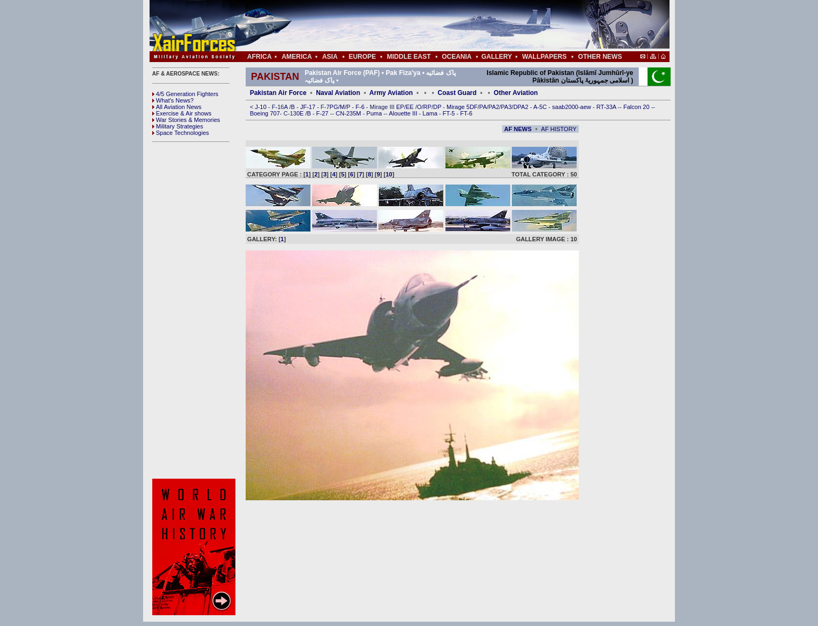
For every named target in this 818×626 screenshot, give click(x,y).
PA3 (506, 107)
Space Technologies (180, 133)
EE (410, 107)
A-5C (541, 107)
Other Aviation (515, 93)
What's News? (173, 100)
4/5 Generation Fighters (186, 94)
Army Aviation (391, 93)
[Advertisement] (441, 26)
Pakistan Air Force (278, 93)
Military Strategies (177, 126)
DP (438, 107)
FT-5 (450, 113)
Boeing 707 (265, 113)
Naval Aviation (338, 93)
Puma (375, 113)
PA (483, 107)
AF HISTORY (559, 129)
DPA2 (521, 107)
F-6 (361, 107)
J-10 (261, 107)
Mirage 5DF (462, 107)
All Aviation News (176, 107)
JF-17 (308, 107)
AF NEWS (518, 129)
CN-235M (349, 113)
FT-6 (466, 113)
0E (301, 113)
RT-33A (607, 107)
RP (427, 107)
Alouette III (404, 113)
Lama (431, 113)
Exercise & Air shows (182, 113)
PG (333, 107)
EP (399, 107)
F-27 (323, 113)
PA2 (494, 107)
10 (389, 174)
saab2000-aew (572, 107)
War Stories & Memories (186, 120)
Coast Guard (457, 93)
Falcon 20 (637, 107)
